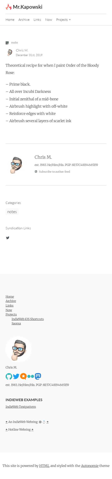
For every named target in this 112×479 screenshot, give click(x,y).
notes (12, 211)
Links (37, 19)
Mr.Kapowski (27, 7)
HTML (44, 466)
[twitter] (8, 237)
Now (48, 19)
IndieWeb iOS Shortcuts (28, 319)
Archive (23, 19)
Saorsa (16, 323)
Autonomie (90, 466)
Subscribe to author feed (52, 171)
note (12, 42)
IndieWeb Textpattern (21, 407)
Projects (62, 19)
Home (10, 19)
